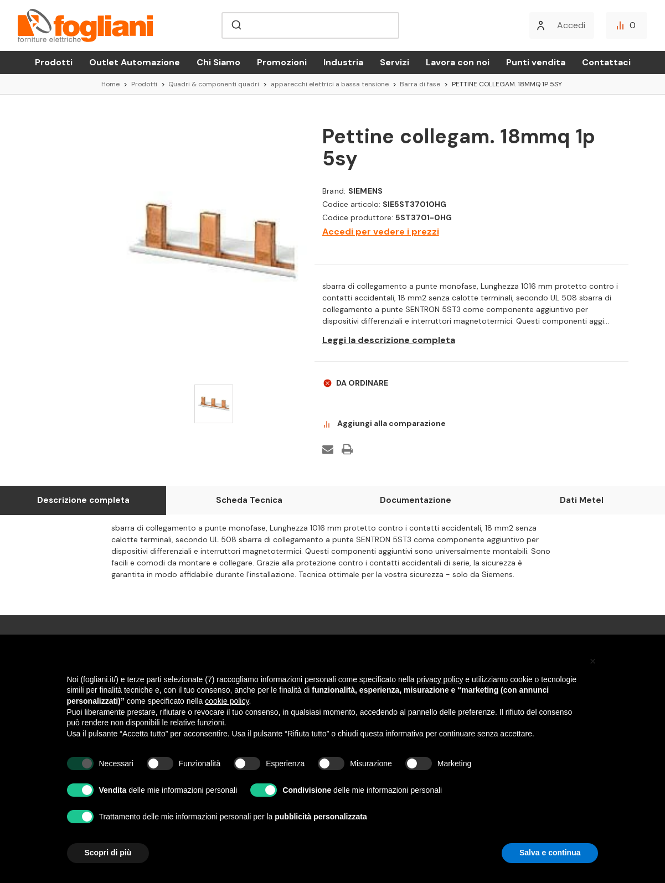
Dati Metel (582, 500)
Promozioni (282, 62)
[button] (593, 661)
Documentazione (415, 500)
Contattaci (606, 62)
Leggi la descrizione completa (388, 340)
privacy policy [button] (439, 679)
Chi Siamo (218, 62)
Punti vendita (535, 62)
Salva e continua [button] (549, 852)
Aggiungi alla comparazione (384, 423)
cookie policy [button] (227, 701)
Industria (343, 62)
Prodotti (54, 62)
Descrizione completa (83, 500)
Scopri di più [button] (108, 852)
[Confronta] (626, 25)
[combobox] (310, 25)
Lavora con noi (457, 62)
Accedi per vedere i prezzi (380, 231)
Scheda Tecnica (249, 500)
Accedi (571, 25)
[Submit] (236, 25)
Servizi (394, 62)
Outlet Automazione (134, 62)
